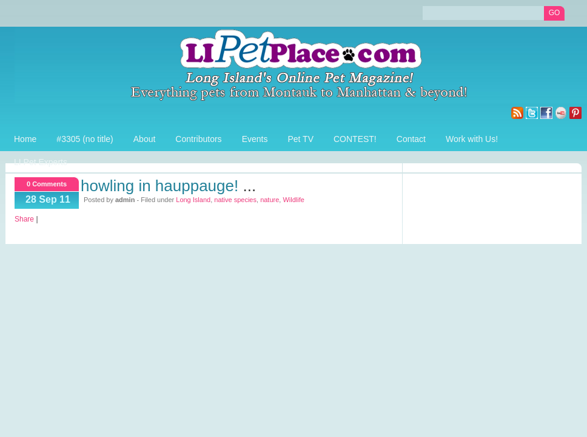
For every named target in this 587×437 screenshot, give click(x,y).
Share (24, 219)
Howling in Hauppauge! (159, 186)
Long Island (193, 199)
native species (235, 199)
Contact (411, 139)
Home (25, 139)
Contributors (198, 139)
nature (269, 199)
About (144, 139)
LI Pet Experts (40, 162)
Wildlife (293, 199)
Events (255, 139)
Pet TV (300, 139)
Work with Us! (472, 139)
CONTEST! (355, 139)
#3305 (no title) (84, 139)
